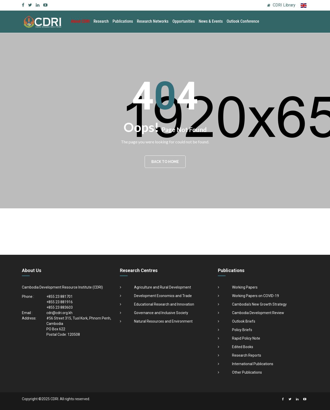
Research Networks (153, 21)
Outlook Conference (243, 21)
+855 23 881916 (59, 302)
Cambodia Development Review (258, 313)
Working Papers (245, 287)
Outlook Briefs (243, 321)
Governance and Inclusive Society (161, 313)
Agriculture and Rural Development (162, 287)
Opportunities (183, 21)
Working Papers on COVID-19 (255, 296)
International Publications (252, 364)
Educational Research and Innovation (164, 304)
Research (101, 21)
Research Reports (246, 355)
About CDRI (80, 21)
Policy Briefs (242, 330)
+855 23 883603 (59, 307)
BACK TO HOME (165, 162)
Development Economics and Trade (163, 296)
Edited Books (242, 347)
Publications (123, 21)
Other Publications (247, 372)
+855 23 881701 (59, 296)
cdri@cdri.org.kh (59, 313)
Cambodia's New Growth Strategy (259, 304)
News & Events (210, 21)
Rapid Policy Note (246, 338)
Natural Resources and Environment (163, 321)
